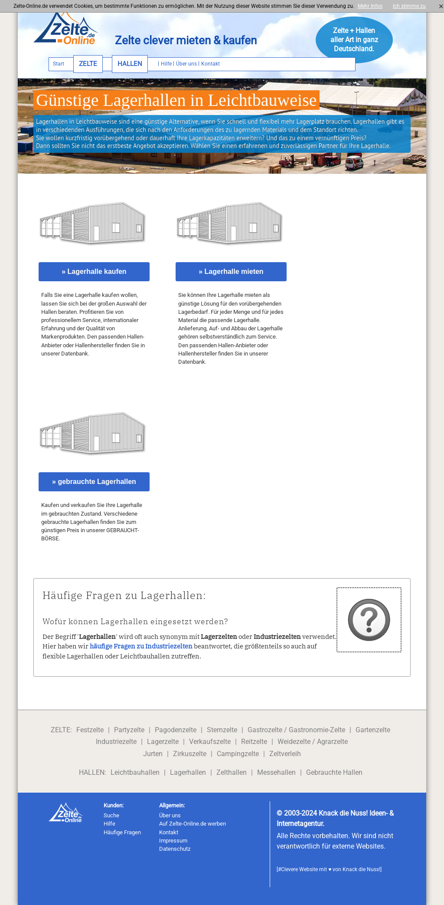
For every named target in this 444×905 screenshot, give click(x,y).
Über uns (170, 815)
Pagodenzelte (175, 730)
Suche (111, 815)
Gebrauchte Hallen (334, 772)
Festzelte (90, 730)
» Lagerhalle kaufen (94, 271)
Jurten (153, 754)
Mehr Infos (370, 6)
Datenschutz (174, 849)
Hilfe (109, 823)
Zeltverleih (285, 754)
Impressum (173, 840)
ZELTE (88, 64)
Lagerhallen (188, 772)
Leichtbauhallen (135, 772)
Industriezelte (116, 741)
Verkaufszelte (210, 741)
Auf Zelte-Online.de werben (192, 823)
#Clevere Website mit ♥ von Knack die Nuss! (329, 869)
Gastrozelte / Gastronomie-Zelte (296, 730)
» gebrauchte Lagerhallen (94, 481)
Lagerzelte (163, 741)
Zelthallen (231, 772)
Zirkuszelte (189, 754)
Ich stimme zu (412, 6)
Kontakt (168, 832)
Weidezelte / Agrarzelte (313, 741)
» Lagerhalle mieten (231, 271)
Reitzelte (254, 741)
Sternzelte (222, 730)
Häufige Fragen (122, 832)
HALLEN (130, 64)
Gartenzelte (373, 730)
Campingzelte (238, 754)
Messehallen (276, 772)
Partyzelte (129, 730)
